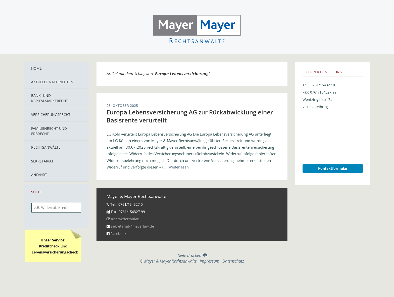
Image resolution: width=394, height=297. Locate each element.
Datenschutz (233, 261)
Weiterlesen (178, 166)
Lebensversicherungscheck (55, 252)
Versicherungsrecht (50, 114)
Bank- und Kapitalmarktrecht (49, 98)
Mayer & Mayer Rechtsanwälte (197, 28)
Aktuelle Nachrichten (52, 81)
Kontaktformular (125, 219)
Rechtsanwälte (46, 147)
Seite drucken (192, 255)
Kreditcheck (49, 246)
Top (192, 276)
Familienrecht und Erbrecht (49, 131)
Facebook (118, 233)
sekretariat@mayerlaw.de (132, 226)
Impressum (209, 261)
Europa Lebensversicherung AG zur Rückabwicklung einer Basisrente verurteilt (190, 116)
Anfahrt (39, 174)
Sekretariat (42, 161)
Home (36, 68)
